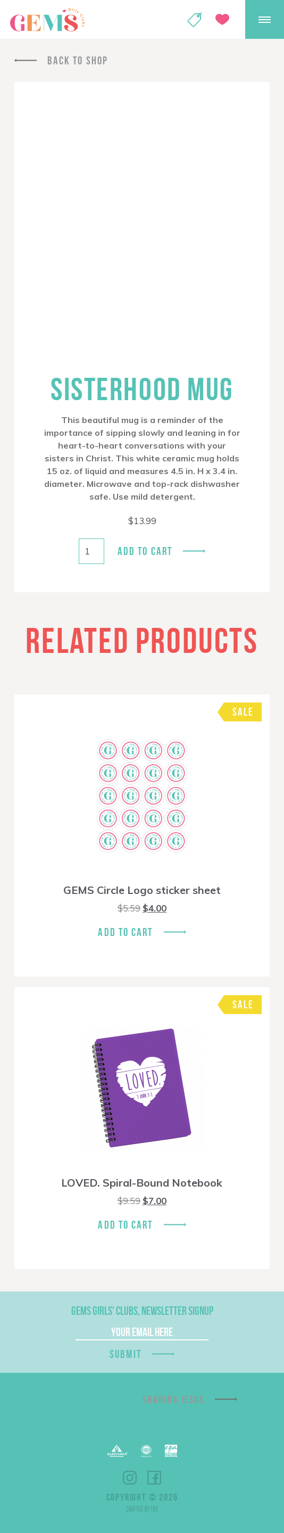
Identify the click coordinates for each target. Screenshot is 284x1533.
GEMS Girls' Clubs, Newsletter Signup (142, 1310)
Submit (125, 1354)
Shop (194, 19)
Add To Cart (125, 932)
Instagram (130, 1478)
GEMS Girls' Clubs (47, 19)
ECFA (146, 1451)
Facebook (154, 1478)
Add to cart (145, 551)
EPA (171, 1451)
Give (222, 19)
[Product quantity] (91, 551)
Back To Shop (77, 60)
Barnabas (117, 1451)
